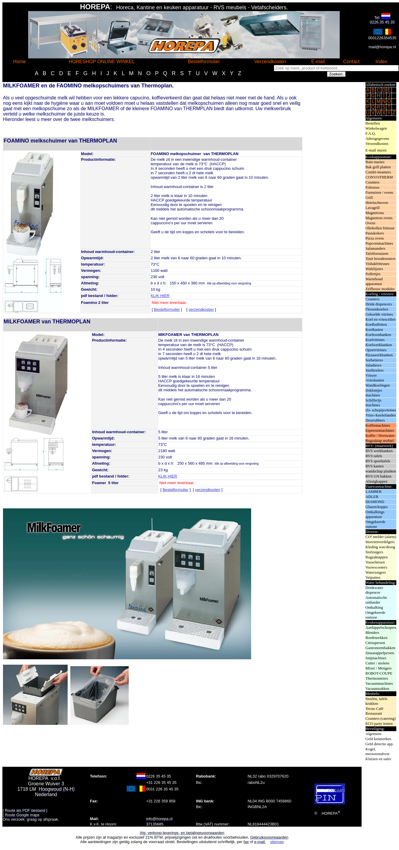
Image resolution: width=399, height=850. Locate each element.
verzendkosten (201, 309)
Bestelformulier (167, 309)
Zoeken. (336, 74)
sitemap (277, 842)
